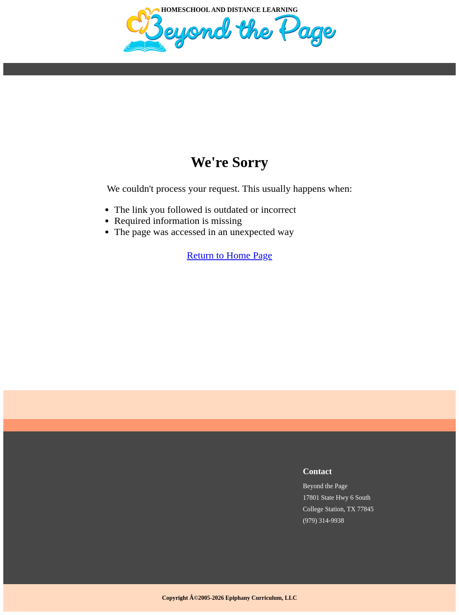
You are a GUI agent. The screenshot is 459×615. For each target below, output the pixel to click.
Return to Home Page (229, 255)
